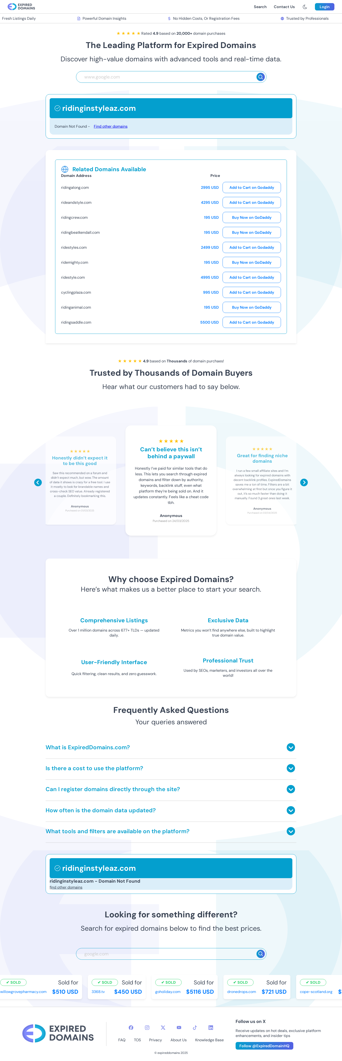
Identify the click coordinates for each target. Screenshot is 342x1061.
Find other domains (111, 126)
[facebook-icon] (131, 1027)
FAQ (121, 1039)
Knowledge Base (209, 1039)
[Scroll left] (38, 482)
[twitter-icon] (163, 1027)
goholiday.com (168, 991)
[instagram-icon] (147, 1027)
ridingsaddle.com (76, 322)
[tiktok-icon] (195, 1027)
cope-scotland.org (316, 991)
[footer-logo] (58, 1034)
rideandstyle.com (76, 202)
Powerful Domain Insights (102, 18)
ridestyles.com (74, 247)
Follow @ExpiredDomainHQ (264, 1045)
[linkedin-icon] (211, 1027)
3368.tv (98, 991)
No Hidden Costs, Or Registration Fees (204, 18)
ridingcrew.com (74, 217)
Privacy (155, 1039)
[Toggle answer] (291, 747)
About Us (179, 1039)
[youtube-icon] (179, 1027)
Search (260, 6)
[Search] (260, 77)
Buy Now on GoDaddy (251, 217)
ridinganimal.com (76, 307)
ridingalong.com (75, 187)
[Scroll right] (304, 482)
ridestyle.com (73, 277)
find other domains (66, 887)
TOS (137, 1039)
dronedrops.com (242, 991)
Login (325, 6)
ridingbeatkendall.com (80, 232)
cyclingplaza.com (76, 292)
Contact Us (284, 6)
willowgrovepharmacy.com (24, 991)
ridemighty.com (74, 262)
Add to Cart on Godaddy (251, 187)
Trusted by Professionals (305, 18)
